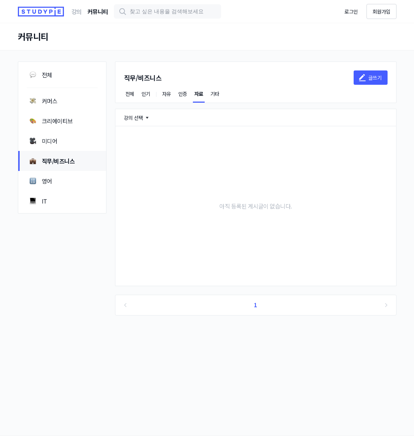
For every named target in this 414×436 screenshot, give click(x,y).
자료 (198, 93)
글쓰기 (370, 77)
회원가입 (381, 11)
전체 (129, 93)
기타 (214, 93)
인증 (182, 93)
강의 (76, 11)
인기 (145, 93)
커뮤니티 (98, 11)
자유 (166, 93)
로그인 (351, 11)
